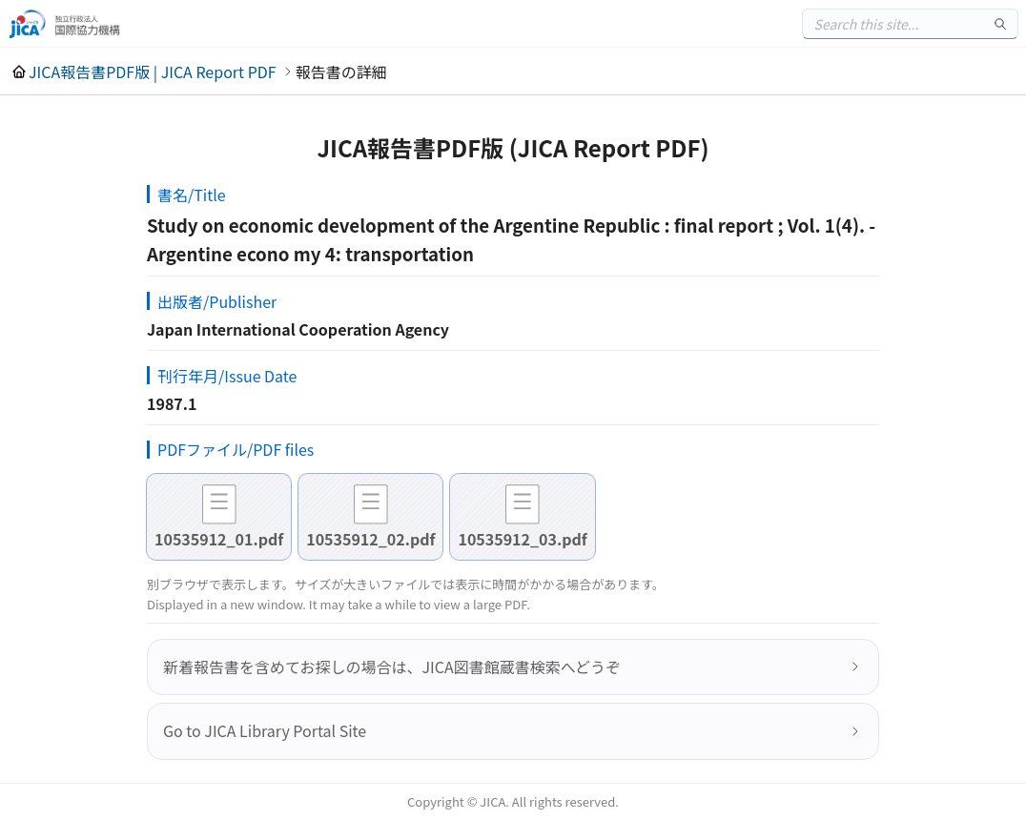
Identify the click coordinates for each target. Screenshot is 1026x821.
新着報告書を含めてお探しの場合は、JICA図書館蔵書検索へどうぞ (392, 666)
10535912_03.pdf (522, 538)
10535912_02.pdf (370, 538)
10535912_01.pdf (218, 538)
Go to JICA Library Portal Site (264, 730)
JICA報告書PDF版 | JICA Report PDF (153, 71)
